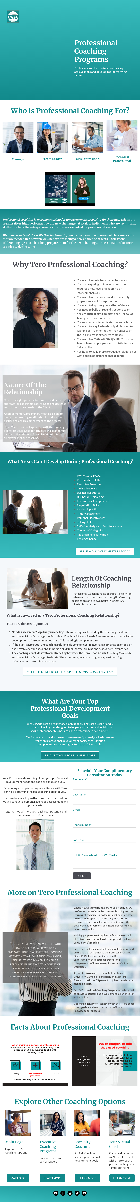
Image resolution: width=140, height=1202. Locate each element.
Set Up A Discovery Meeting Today (104, 551)
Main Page (18, 1178)
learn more (53, 1178)
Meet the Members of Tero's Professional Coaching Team (70, 672)
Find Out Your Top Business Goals (70, 755)
